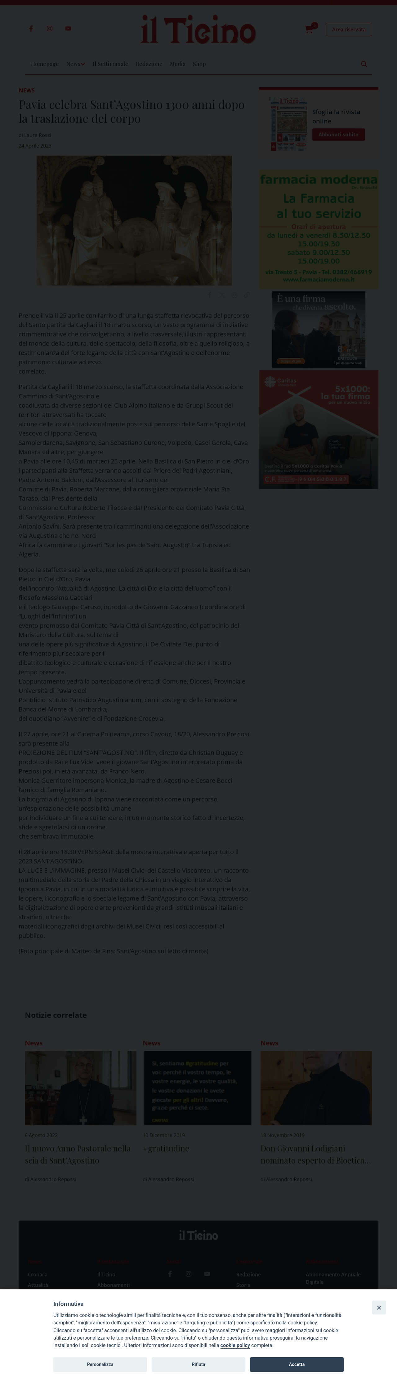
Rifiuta (198, 1364)
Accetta (297, 1364)
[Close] (379, 1307)
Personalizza (100, 1364)
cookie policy (235, 1345)
